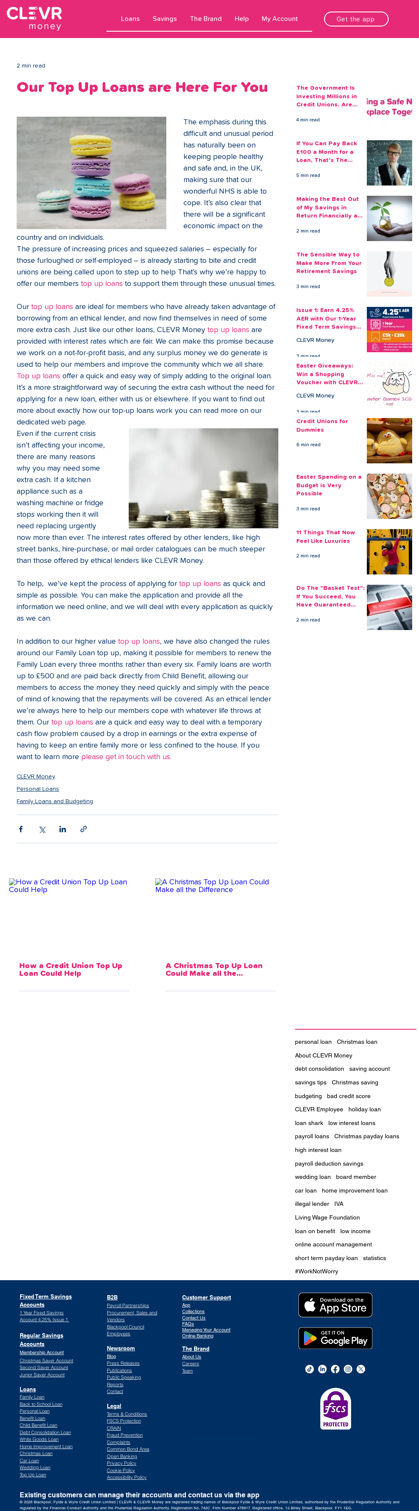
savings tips (311, 1082)
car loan (306, 1190)
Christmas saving (355, 1082)
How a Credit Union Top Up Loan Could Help (70, 970)
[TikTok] (309, 1369)
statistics (374, 1258)
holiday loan (364, 1109)
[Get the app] (356, 19)
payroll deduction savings (329, 1163)
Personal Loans (38, 789)
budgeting (308, 1096)
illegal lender (312, 1203)
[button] (130, 18)
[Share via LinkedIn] (63, 829)
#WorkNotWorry (316, 1271)
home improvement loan (355, 1190)
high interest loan (318, 1149)
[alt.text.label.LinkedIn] (322, 1369)
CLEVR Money (36, 777)
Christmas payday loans (366, 1136)
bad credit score (349, 1096)
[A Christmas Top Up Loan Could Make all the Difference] (220, 915)
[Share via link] (84, 829)
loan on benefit (315, 1231)
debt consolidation (319, 1068)
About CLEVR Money (323, 1055)
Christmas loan (357, 1041)
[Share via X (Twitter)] (42, 829)
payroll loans (312, 1136)
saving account (369, 1068)
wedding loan (313, 1176)
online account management (333, 1244)
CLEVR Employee (319, 1109)
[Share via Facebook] (21, 829)
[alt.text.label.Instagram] (348, 1369)
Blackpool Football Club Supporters (221, 1433)
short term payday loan (326, 1258)
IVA (338, 1203)
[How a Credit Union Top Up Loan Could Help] (74, 915)
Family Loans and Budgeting (55, 801)
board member (356, 1176)
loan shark (309, 1122)
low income (355, 1231)
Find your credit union (213, 1421)
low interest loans (351, 1122)
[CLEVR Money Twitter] (361, 1369)
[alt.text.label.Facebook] (335, 1369)
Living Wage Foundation (327, 1217)
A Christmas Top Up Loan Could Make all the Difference (214, 970)
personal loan (313, 1041)
